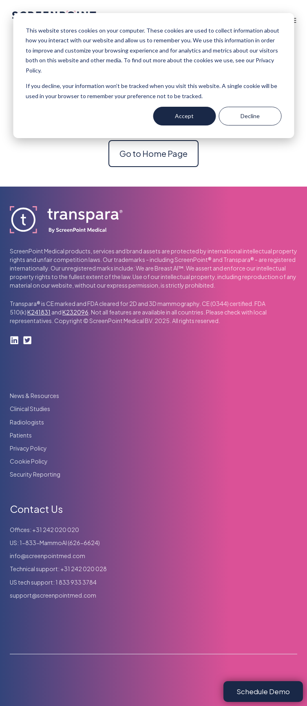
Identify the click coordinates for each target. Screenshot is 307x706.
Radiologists (27, 422)
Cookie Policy (29, 461)
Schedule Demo (263, 691)
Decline (250, 115)
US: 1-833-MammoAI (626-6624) (55, 542)
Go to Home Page (153, 153)
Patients (21, 435)
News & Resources (34, 395)
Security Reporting (35, 474)
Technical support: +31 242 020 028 (58, 568)
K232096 (75, 312)
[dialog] (153, 75)
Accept (184, 115)
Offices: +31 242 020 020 (44, 529)
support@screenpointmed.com (53, 595)
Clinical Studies (30, 408)
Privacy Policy (28, 448)
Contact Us (36, 509)
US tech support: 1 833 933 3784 (53, 582)
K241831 (39, 312)
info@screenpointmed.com (47, 555)
